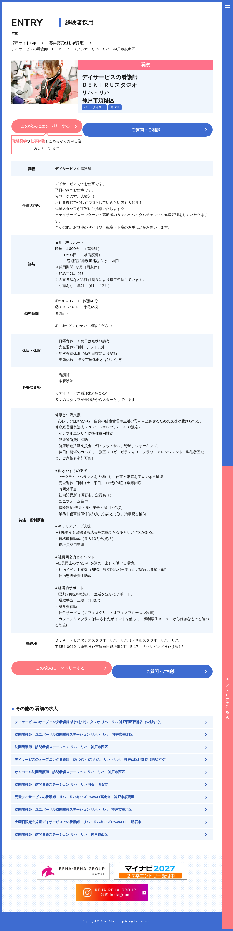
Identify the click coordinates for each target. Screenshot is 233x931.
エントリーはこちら (227, 697)
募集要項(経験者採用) (66, 42)
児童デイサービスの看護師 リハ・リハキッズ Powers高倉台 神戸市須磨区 (78, 796)
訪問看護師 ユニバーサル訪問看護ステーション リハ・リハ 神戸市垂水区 (77, 731)
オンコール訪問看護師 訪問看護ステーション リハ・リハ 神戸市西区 (73, 770)
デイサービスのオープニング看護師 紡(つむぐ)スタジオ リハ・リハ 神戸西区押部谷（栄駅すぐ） (94, 718)
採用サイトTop (23, 42)
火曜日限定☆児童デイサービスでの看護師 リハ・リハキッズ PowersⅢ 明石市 (82, 822)
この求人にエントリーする (56, 126)
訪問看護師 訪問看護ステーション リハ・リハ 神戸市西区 (64, 744)
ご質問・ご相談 (157, 126)
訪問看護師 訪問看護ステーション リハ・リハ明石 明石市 (64, 783)
